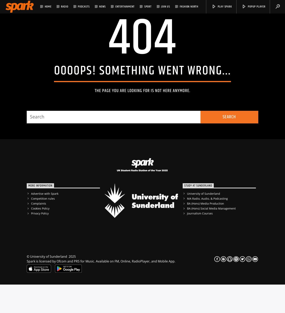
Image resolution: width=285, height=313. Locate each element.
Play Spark (222, 6)
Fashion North (189, 6)
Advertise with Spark (44, 222)
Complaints (38, 232)
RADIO (64, 6)
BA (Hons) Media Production (205, 232)
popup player (253, 6)
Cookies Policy (40, 237)
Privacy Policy (40, 242)
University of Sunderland (203, 222)
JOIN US (165, 6)
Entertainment (125, 6)
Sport (148, 6)
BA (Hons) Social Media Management (211, 237)
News (102, 6)
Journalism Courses (200, 242)
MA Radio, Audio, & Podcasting (207, 227)
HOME (48, 6)
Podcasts (83, 6)
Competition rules (43, 227)
